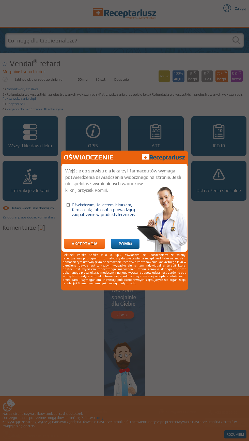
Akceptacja (85, 243)
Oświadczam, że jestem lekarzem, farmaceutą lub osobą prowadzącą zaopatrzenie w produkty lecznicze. (103, 209)
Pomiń (125, 243)
